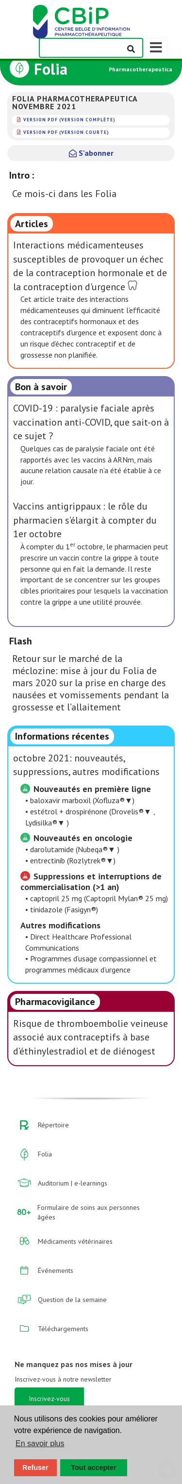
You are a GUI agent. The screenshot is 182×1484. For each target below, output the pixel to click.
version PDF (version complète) (69, 119)
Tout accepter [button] (93, 1467)
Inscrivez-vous (49, 1398)
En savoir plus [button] (40, 1443)
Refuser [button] (35, 1467)
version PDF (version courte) (66, 132)
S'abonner (91, 153)
